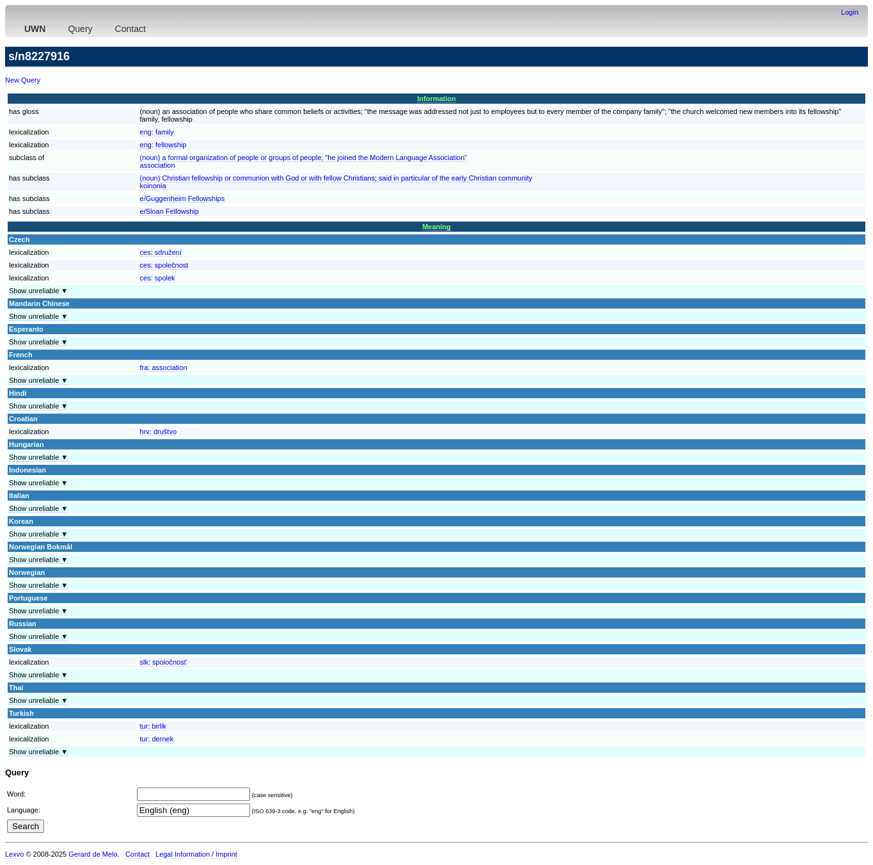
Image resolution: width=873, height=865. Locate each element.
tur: (153, 726)
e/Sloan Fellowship (169, 211)
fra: (163, 367)
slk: (163, 662)
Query (80, 29)
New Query (22, 80)
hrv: (158, 431)
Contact (130, 29)
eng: (157, 132)
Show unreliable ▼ (38, 291)
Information (436, 98)
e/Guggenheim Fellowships (182, 198)
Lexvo (14, 854)
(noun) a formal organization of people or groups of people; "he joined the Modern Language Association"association (304, 161)
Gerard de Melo (92, 854)
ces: (161, 252)
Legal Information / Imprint (196, 854)
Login (849, 12)
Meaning (436, 226)
